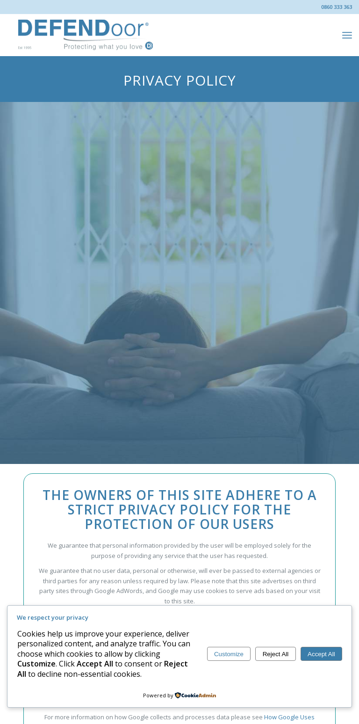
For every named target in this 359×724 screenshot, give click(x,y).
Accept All (321, 654)
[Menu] (347, 35)
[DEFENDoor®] (86, 35)
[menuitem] (347, 35)
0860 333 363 (336, 6)
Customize (229, 654)
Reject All (276, 654)
